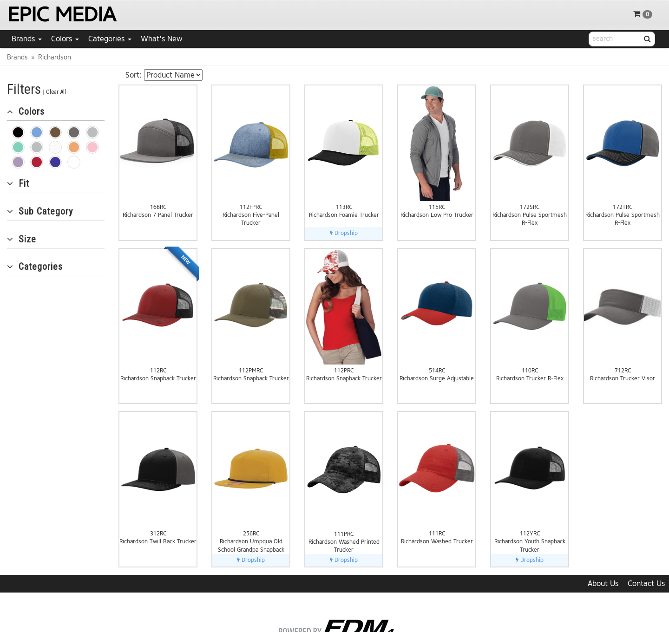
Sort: (133, 75)
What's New (162, 39)
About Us (603, 583)
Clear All (56, 91)
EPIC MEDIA (61, 14)
